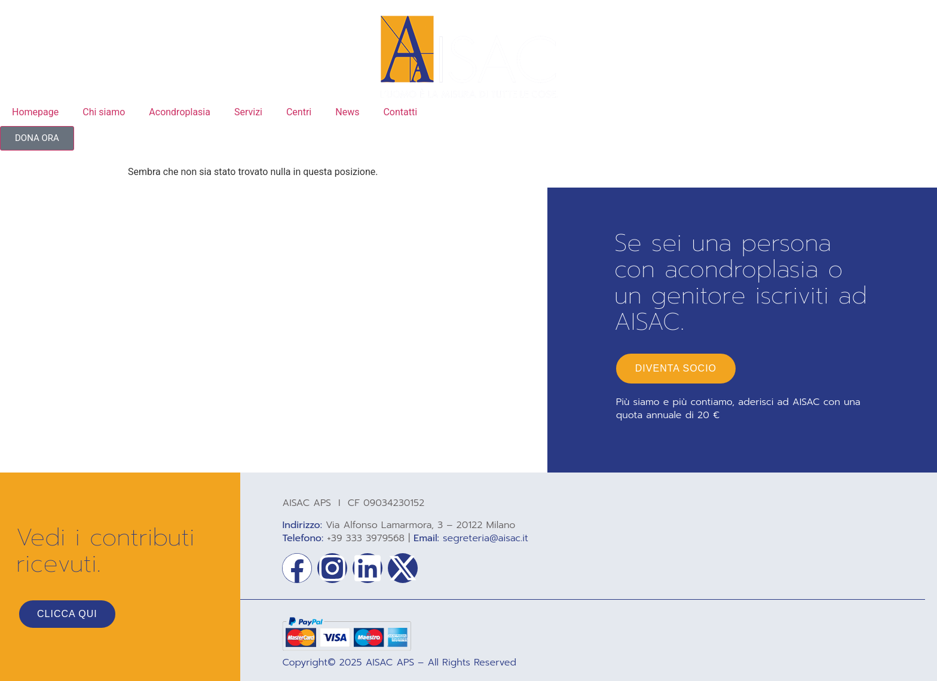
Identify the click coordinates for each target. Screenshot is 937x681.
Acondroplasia (179, 112)
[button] (37, 138)
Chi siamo (103, 112)
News (347, 112)
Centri (298, 112)
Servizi (248, 112)
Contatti (400, 112)
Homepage (35, 112)
